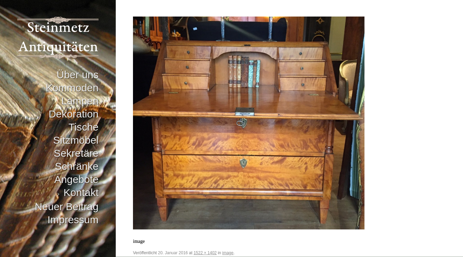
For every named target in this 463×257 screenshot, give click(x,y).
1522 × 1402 (205, 252)
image (228, 252)
